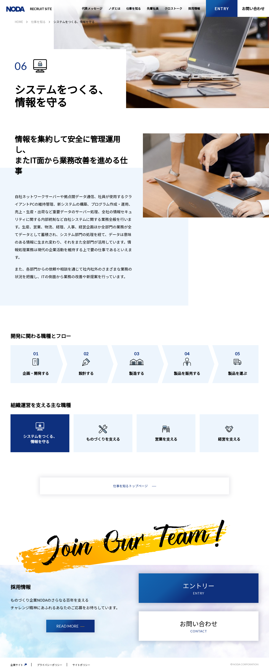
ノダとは (114, 8)
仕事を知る (133, 8)
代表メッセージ (92, 8)
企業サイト (19, 665)
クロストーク (173, 8)
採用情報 (194, 8)
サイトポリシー (81, 665)
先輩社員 (153, 8)
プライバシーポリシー (49, 665)
